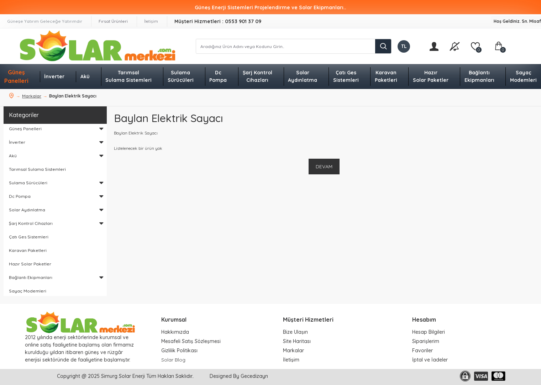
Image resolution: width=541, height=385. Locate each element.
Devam (324, 166)
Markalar (31, 96)
